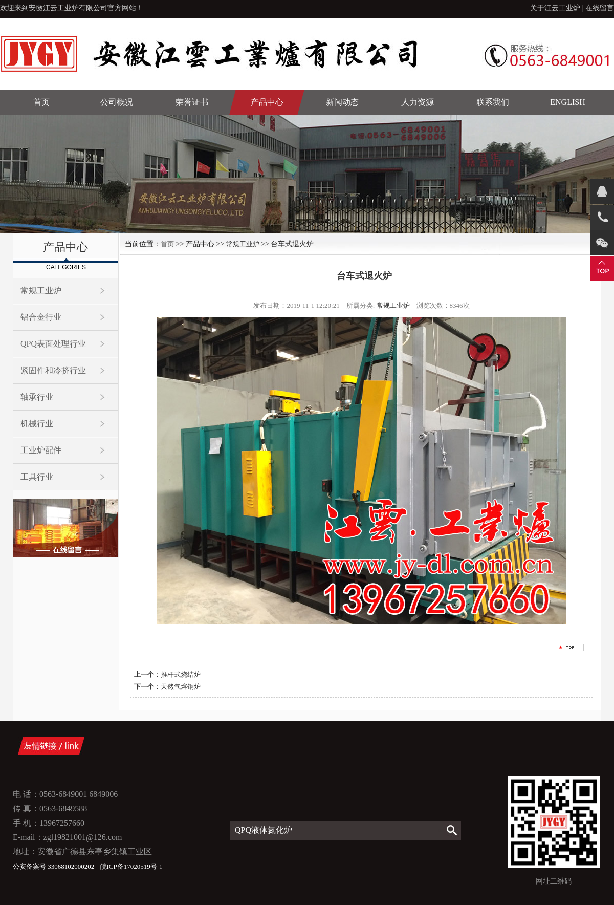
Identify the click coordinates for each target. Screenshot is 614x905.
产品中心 (267, 102)
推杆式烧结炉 (181, 674)
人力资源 (417, 102)
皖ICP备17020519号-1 (131, 866)
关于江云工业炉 (555, 8)
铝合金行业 (40, 317)
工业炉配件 (40, 450)
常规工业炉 (40, 290)
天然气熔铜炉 (181, 687)
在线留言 (599, 8)
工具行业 (36, 476)
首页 (41, 102)
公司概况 (116, 102)
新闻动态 (342, 102)
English (567, 102)
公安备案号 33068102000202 (54, 866)
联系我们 (492, 102)
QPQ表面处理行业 (53, 343)
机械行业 (36, 423)
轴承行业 (36, 397)
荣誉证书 (192, 102)
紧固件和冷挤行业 (53, 370)
